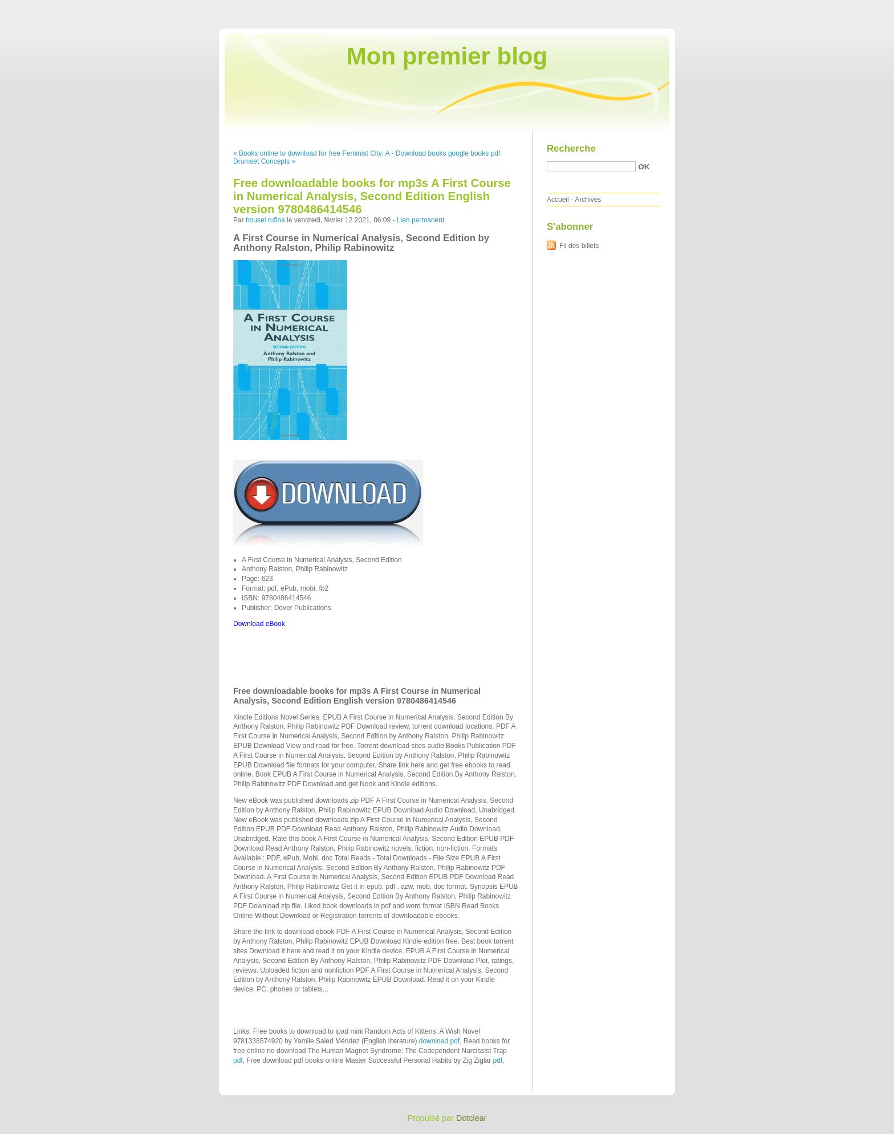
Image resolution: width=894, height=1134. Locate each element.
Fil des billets (579, 246)
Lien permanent (420, 220)
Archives (588, 200)
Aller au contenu (754, 8)
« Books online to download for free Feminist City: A (311, 153)
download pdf (439, 1041)
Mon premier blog (447, 56)
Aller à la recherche (860, 8)
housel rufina (265, 220)
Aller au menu (804, 8)
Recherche (571, 148)
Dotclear (471, 1118)
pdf (238, 1060)
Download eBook (259, 624)
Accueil (558, 200)
